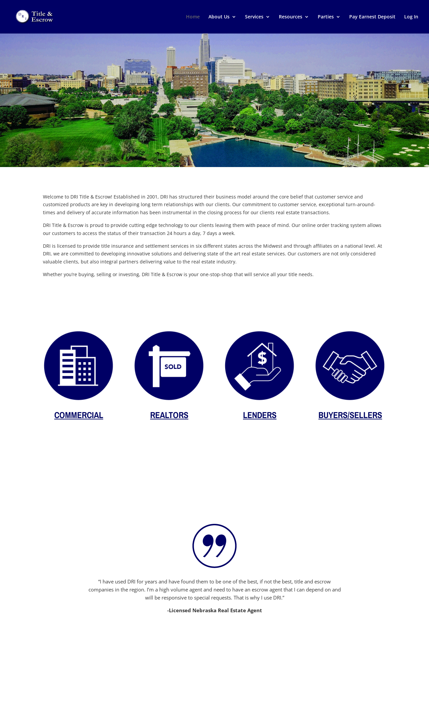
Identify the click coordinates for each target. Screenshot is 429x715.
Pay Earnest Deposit (372, 17)
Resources (290, 17)
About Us (219, 17)
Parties (326, 17)
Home (193, 17)
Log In (411, 17)
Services (254, 17)
